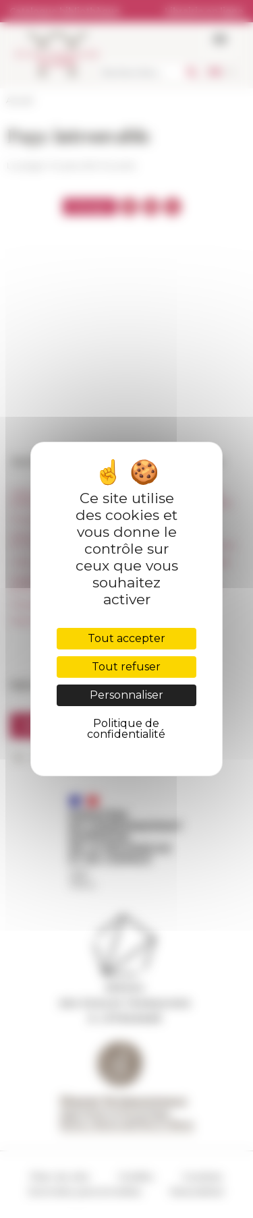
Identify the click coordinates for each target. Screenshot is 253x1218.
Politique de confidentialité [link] (126, 729)
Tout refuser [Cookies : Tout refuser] (126, 666)
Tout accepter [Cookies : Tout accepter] (126, 638)
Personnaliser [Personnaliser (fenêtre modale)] (126, 695)
